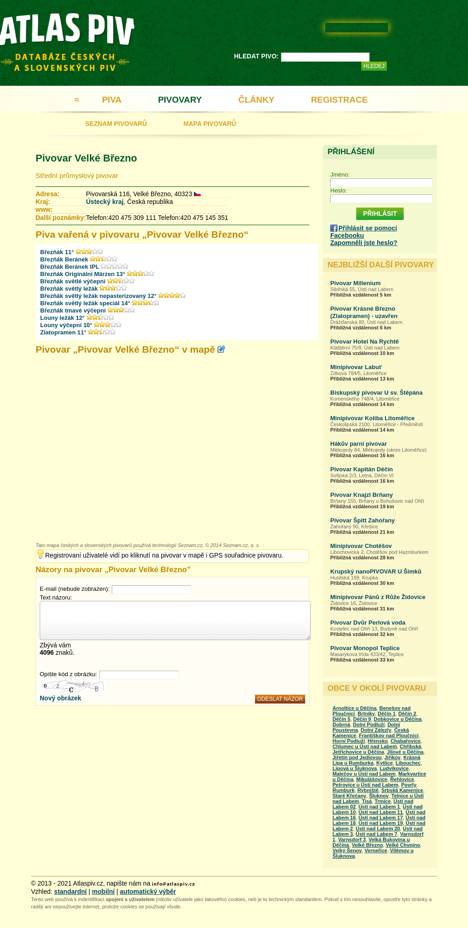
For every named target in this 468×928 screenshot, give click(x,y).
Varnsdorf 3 (352, 839)
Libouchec (408, 763)
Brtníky (366, 713)
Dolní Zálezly (376, 730)
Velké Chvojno (403, 845)
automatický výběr (148, 891)
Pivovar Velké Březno (86, 158)
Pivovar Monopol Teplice (365, 648)
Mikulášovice (371, 779)
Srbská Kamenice (402, 790)
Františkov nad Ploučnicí (388, 735)
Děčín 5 (341, 719)
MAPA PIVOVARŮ (209, 123)
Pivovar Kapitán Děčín (361, 469)
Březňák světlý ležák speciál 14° (85, 303)
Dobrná (341, 724)
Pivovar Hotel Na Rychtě (364, 341)
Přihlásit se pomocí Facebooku (363, 231)
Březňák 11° (57, 252)
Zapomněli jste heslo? (363, 242)
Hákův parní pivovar (358, 443)
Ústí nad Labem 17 (381, 817)
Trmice (382, 801)
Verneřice (375, 850)
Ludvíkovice (394, 768)
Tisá (367, 801)
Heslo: (338, 190)
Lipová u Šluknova (355, 768)
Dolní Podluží (369, 724)
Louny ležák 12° (62, 317)
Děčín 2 (407, 713)
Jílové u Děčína (405, 752)
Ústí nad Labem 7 (376, 834)
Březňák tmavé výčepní (73, 310)
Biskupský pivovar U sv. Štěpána (376, 392)
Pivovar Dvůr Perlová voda (368, 622)
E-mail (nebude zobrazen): (74, 588)
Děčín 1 (386, 713)
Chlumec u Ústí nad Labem (365, 746)
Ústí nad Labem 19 (381, 823)
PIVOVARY (180, 99)
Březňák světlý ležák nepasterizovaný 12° (98, 295)
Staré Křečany (349, 795)
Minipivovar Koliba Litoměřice (372, 418)
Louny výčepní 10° (66, 325)
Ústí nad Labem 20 (378, 828)
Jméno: (340, 174)
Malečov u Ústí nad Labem (364, 774)
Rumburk (343, 790)
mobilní (103, 891)
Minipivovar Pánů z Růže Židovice (378, 597)
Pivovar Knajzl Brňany (361, 494)
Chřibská (410, 746)
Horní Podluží (349, 741)
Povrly (408, 784)
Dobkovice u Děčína (398, 719)
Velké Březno (367, 845)
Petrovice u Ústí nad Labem (365, 784)
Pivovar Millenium (355, 283)
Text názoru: (56, 597)
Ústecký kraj (105, 201)
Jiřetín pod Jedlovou (357, 757)
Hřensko (378, 741)
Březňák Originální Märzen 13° (82, 274)
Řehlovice (402, 779)
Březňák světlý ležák (69, 288)
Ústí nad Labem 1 (379, 806)
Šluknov (379, 795)
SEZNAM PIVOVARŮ (116, 123)
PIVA (111, 99)
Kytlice (384, 763)
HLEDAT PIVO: (256, 56)
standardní (70, 891)
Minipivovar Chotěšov (361, 545)
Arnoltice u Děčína (355, 708)
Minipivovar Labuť (356, 367)
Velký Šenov (347, 850)
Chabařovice (405, 741)
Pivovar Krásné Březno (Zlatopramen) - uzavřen (363, 312)
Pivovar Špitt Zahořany (362, 520)
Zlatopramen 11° (63, 332)
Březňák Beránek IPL (69, 266)
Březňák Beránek (64, 259)
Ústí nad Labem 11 (381, 812)
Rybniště (367, 790)
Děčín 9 (362, 719)
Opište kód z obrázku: (68, 674)
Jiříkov (392, 757)
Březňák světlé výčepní (72, 281)
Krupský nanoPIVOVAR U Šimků (375, 571)
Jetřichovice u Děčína (358, 752)
